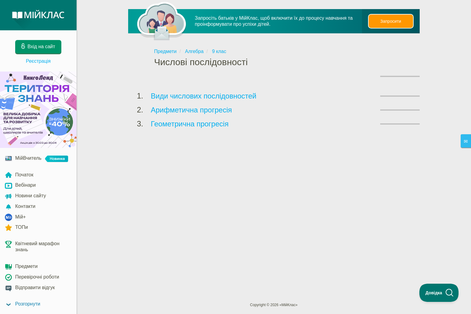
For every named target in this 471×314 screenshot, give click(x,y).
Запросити (390, 21)
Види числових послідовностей (204, 96)
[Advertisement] (274, 154)
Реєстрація (38, 61)
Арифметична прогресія (191, 110)
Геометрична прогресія (190, 124)
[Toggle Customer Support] (439, 293)
